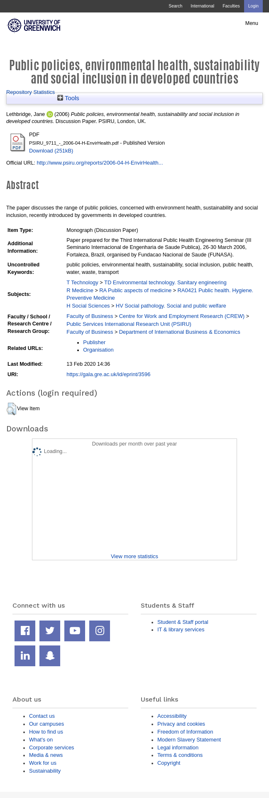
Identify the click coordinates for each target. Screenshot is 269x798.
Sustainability (45, 771)
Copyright (168, 763)
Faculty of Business (89, 316)
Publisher (94, 342)
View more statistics (134, 556)
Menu (251, 23)
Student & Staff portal (182, 622)
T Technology (82, 282)
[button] (11, 409)
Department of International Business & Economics (179, 332)
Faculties (231, 6)
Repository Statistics (30, 92)
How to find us (46, 732)
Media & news (46, 755)
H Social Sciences (88, 306)
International (202, 6)
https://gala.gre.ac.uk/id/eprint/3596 (108, 374)
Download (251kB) (51, 151)
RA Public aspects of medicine (135, 290)
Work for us (42, 763)
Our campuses (46, 724)
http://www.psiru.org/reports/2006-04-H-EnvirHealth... (100, 163)
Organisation (98, 350)
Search (175, 6)
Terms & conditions (180, 755)
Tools (68, 98)
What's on (41, 739)
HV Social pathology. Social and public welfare (171, 306)
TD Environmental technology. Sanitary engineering (165, 282)
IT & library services (180, 629)
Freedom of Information (185, 732)
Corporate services (51, 747)
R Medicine (79, 290)
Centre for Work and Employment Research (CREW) (182, 316)
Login (253, 6)
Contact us (42, 716)
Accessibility (171, 716)
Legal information (177, 747)
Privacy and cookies (181, 724)
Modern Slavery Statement (189, 739)
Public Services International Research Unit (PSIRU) (128, 324)
